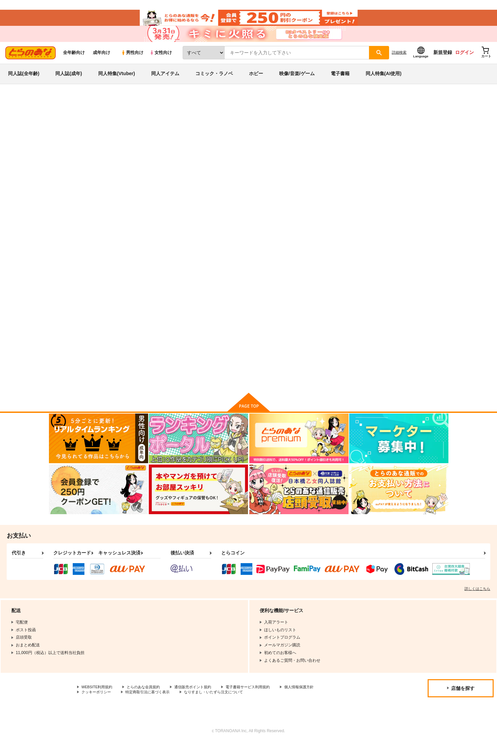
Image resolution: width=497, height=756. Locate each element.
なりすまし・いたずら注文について (223, 704)
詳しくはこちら (477, 600)
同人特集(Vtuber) (116, 82)
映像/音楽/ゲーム (297, 82)
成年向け (101, 60)
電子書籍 (340, 82)
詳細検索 (399, 61)
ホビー (256, 82)
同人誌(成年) (68, 82)
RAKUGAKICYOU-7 (328, 143)
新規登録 (442, 60)
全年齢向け (74, 60)
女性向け (160, 60)
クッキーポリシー (97, 704)
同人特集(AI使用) (383, 82)
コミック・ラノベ (214, 82)
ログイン (464, 60)
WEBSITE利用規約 (98, 699)
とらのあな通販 (62, 111)
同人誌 (88, 111)
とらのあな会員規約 (148, 699)
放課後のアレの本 (241, 143)
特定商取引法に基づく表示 (152, 704)
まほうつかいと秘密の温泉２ (284, 320)
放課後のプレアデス (102, 129)
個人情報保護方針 (314, 699)
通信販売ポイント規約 (201, 699)
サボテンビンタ (278, 143)
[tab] (161, 211)
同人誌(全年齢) (23, 82)
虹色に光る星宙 (337, 320)
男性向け (132, 60)
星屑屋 (357, 143)
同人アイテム (165, 82)
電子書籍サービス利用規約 (259, 699)
